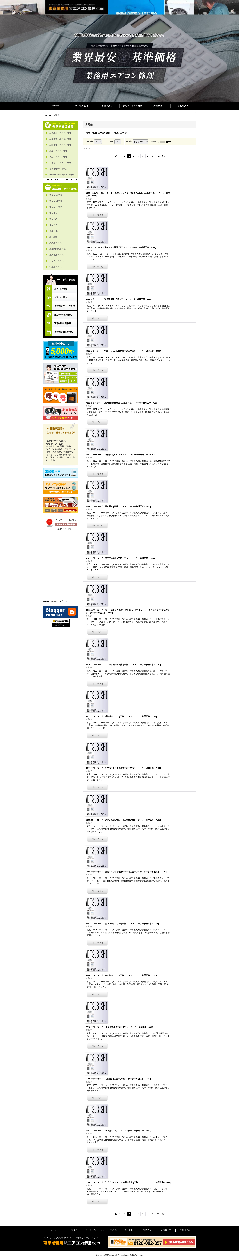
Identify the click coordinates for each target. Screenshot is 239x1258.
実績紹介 (157, 106)
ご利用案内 (183, 106)
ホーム (56, 106)
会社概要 (128, 1230)
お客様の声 (166, 1230)
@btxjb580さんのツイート (55, 601)
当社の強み (107, 106)
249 (158, 156)
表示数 (90, 141)
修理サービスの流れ (132, 106)
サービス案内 (81, 106)
